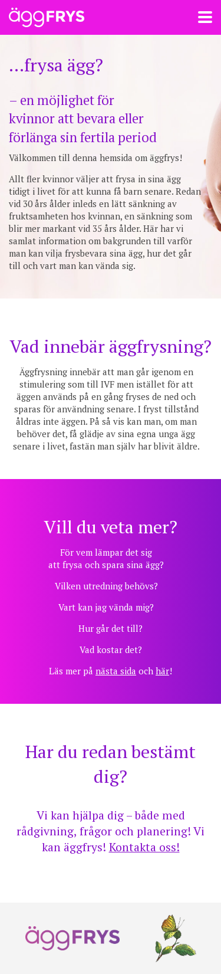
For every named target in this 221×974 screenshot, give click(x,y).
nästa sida (115, 671)
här (162, 671)
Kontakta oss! (144, 847)
